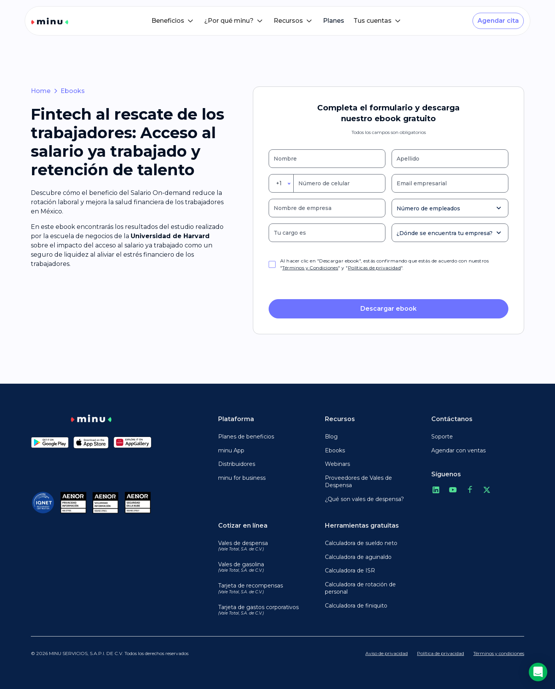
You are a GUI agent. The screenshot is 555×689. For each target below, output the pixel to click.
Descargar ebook (388, 308)
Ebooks (73, 91)
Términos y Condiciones (310, 268)
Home (40, 91)
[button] (173, 20)
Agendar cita (498, 20)
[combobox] (281, 183)
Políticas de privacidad (374, 268)
